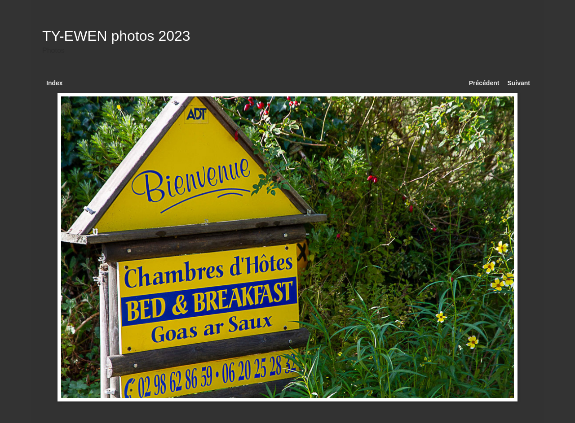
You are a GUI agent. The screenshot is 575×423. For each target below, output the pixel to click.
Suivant (518, 83)
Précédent (484, 83)
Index (54, 83)
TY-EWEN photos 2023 (116, 36)
